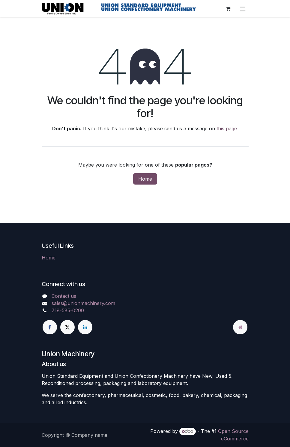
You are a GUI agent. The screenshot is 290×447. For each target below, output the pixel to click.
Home (145, 179)
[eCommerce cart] (228, 9)
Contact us (64, 296)
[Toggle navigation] (243, 8)
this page (227, 129)
